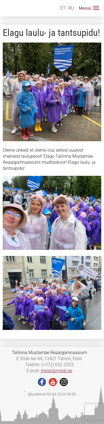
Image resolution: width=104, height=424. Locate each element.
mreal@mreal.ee (56, 370)
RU (71, 8)
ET (63, 8)
